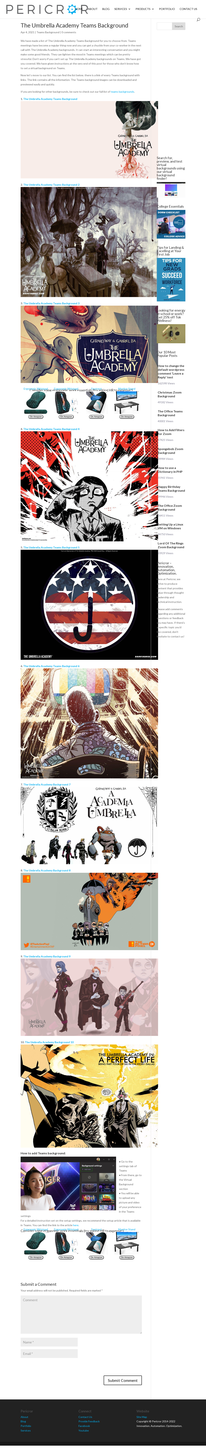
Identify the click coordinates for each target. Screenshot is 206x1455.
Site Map (142, 1417)
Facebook (84, 1425)
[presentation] (50, 1368)
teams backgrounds (122, 91)
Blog (106, 9)
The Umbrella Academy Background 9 (46, 956)
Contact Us (188, 9)
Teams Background (47, 32)
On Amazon (36, 416)
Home (79, 9)
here (75, 1225)
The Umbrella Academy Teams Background (50, 98)
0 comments (68, 32)
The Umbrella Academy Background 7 (46, 784)
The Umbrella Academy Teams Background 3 (51, 303)
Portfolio (167, 9)
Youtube (83, 1430)
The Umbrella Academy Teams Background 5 (51, 547)
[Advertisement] (170, 93)
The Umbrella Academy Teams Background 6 (51, 666)
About (93, 9)
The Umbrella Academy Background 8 (46, 870)
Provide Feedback (89, 1421)
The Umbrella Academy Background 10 (49, 1042)
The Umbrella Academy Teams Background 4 (51, 429)
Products (143, 9)
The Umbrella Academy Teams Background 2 (51, 184)
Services (120, 9)
